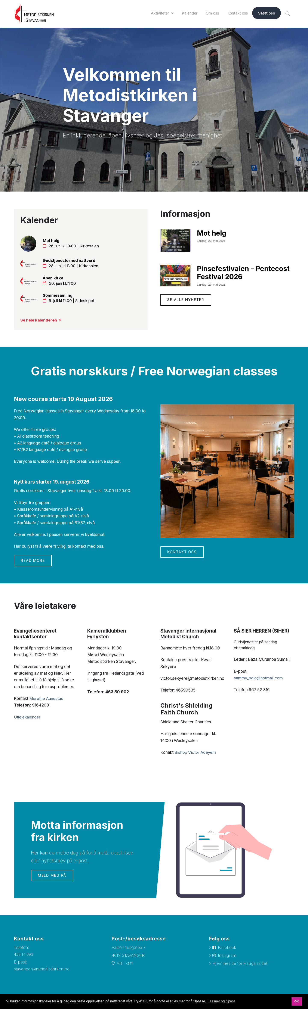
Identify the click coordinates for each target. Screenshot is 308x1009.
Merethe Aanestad (46, 701)
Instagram (227, 958)
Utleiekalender (27, 719)
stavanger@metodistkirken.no (42, 971)
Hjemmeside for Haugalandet (240, 966)
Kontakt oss (182, 554)
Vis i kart (125, 966)
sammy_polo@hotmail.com (259, 680)
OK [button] (296, 1001)
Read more (33, 563)
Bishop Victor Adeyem (195, 754)
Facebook (227, 950)
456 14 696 (24, 956)
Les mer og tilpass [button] (221, 1001)
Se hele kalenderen (39, 322)
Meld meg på (52, 878)
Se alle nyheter (186, 300)
